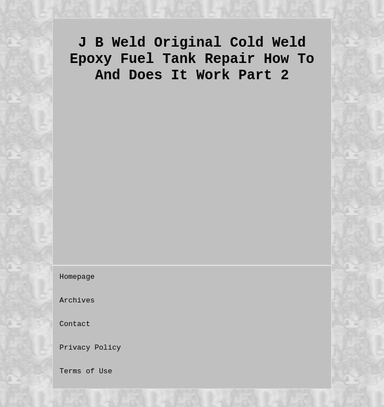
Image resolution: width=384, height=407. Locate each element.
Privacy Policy (90, 347)
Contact (75, 324)
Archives (77, 300)
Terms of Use (86, 371)
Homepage (77, 277)
